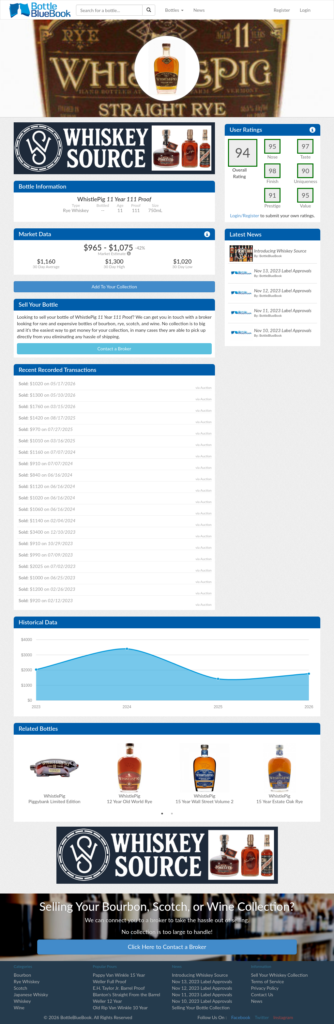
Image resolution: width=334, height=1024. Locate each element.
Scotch (20, 988)
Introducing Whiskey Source (200, 975)
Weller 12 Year (107, 1001)
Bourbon (22, 975)
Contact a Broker (114, 348)
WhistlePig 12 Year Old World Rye (129, 798)
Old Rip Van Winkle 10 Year (120, 1007)
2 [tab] (172, 813)
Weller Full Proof (110, 981)
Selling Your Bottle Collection (201, 1007)
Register (282, 10)
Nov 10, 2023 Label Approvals (202, 1001)
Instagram (283, 1017)
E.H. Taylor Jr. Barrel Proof (119, 988)
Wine (19, 1007)
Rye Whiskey (26, 981)
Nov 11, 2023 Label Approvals (202, 994)
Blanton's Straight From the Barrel (126, 994)
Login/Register (244, 215)
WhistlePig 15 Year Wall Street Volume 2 (204, 798)
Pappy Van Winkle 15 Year (119, 975)
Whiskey (22, 1001)
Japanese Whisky (31, 994)
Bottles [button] (174, 10)
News (199, 10)
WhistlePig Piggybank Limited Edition (54, 798)
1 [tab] (162, 813)
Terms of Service (267, 981)
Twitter (262, 1017)
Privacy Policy (265, 988)
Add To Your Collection (114, 286)
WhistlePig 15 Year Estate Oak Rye (279, 798)
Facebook (240, 1017)
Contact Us (262, 994)
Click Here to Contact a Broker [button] (167, 946)
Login (305, 10)
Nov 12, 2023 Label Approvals (202, 988)
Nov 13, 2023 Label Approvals (202, 981)
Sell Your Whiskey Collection (279, 975)
